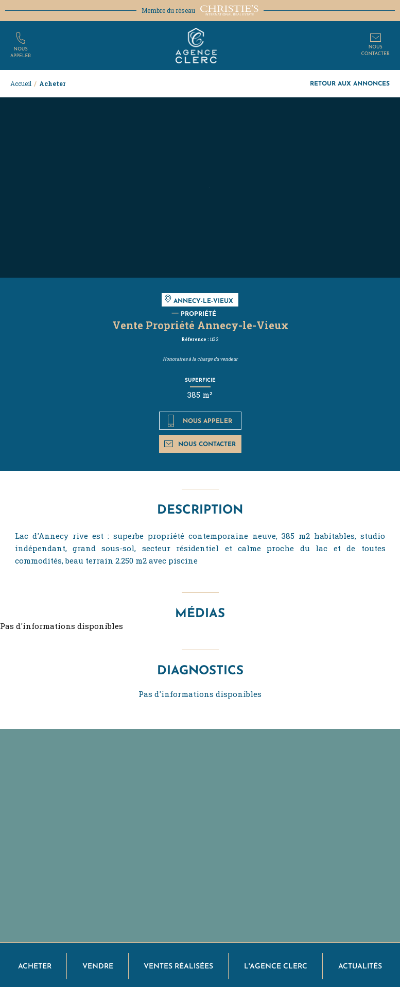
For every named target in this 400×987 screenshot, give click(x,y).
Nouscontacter (375, 50)
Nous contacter (200, 443)
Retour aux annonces (350, 83)
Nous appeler (200, 421)
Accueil (20, 83)
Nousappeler (20, 52)
